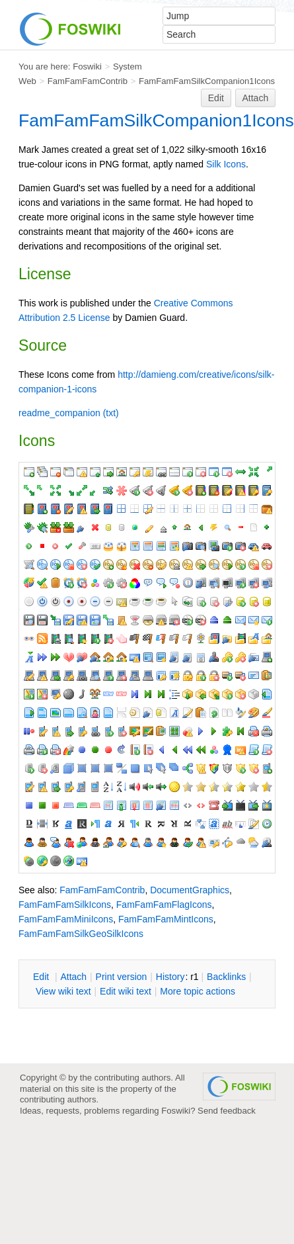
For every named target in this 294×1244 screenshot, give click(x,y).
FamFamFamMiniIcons (65, 919)
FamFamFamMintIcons (165, 919)
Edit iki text (125, 991)
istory (170, 976)
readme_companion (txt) (68, 413)
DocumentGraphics (189, 890)
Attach (255, 98)
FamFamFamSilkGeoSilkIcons (80, 933)
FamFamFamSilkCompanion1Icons (207, 81)
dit (42, 976)
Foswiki (87, 66)
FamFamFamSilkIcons (64, 904)
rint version (121, 976)
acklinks (226, 976)
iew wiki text (63, 991)
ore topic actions (197, 991)
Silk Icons (226, 164)
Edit (216, 98)
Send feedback (227, 1111)
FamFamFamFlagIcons (164, 904)
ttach (73, 976)
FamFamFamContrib (88, 81)
